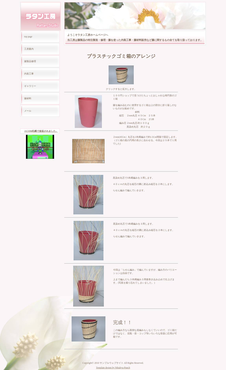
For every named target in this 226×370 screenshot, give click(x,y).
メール (27, 110)
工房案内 (29, 49)
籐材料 (27, 98)
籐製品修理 (30, 61)
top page (28, 36)
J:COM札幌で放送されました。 (41, 131)
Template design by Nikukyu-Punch (113, 367)
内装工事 (29, 73)
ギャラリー (30, 86)
